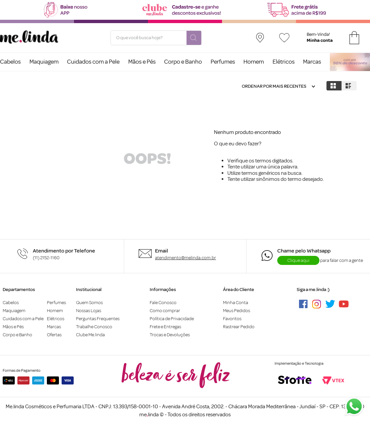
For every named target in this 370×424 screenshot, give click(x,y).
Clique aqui (298, 260)
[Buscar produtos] (194, 38)
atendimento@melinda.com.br (185, 258)
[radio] (334, 85)
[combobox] (156, 37)
